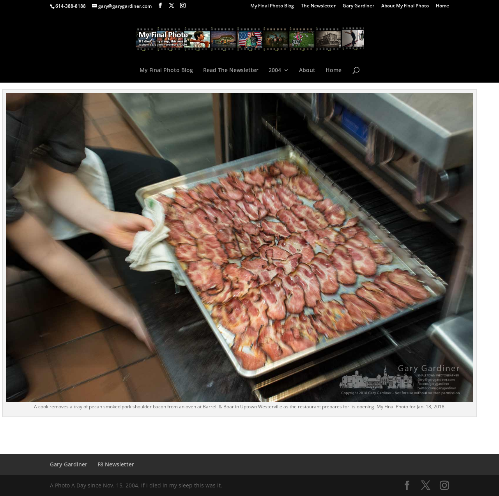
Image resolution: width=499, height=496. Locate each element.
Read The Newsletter (230, 70)
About (307, 70)
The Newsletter (318, 6)
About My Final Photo (405, 6)
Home (442, 6)
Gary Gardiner (358, 6)
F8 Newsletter (115, 464)
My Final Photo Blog (272, 6)
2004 (275, 70)
